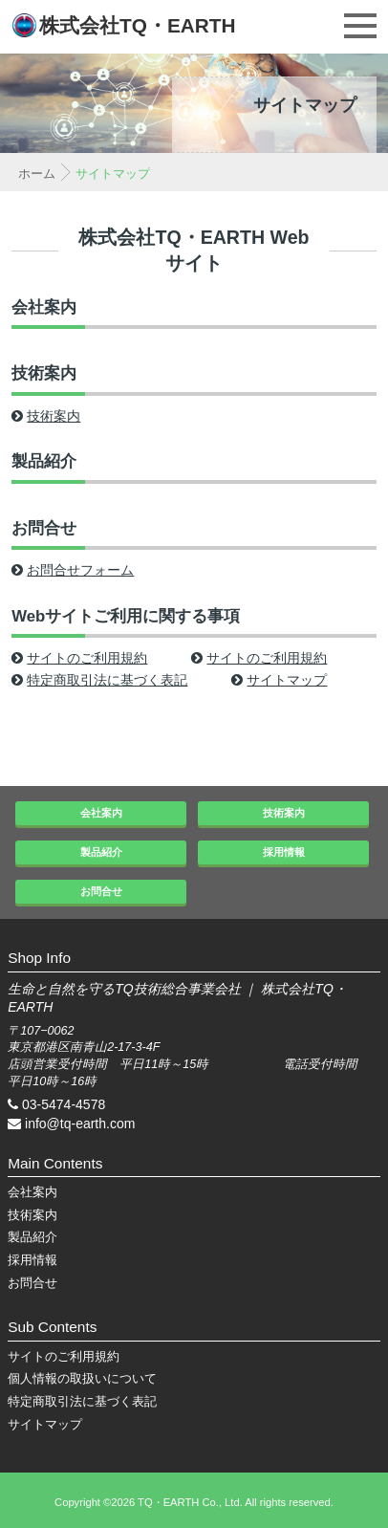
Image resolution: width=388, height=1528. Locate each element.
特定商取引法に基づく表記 (99, 680)
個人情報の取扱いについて (82, 1379)
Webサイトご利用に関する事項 (125, 616)
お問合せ (43, 528)
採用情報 (284, 852)
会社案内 (43, 307)
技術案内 (43, 373)
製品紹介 (43, 461)
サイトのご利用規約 (79, 658)
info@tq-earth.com (80, 1123)
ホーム (36, 173)
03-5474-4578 (63, 1104)
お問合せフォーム (72, 570)
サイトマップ (279, 680)
